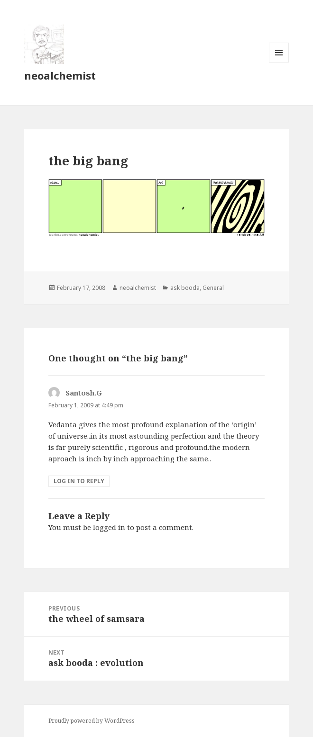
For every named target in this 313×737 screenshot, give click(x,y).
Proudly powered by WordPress (91, 721)
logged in (109, 527)
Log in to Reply (79, 481)
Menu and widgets (279, 62)
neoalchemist (60, 75)
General (213, 288)
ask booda (185, 288)
